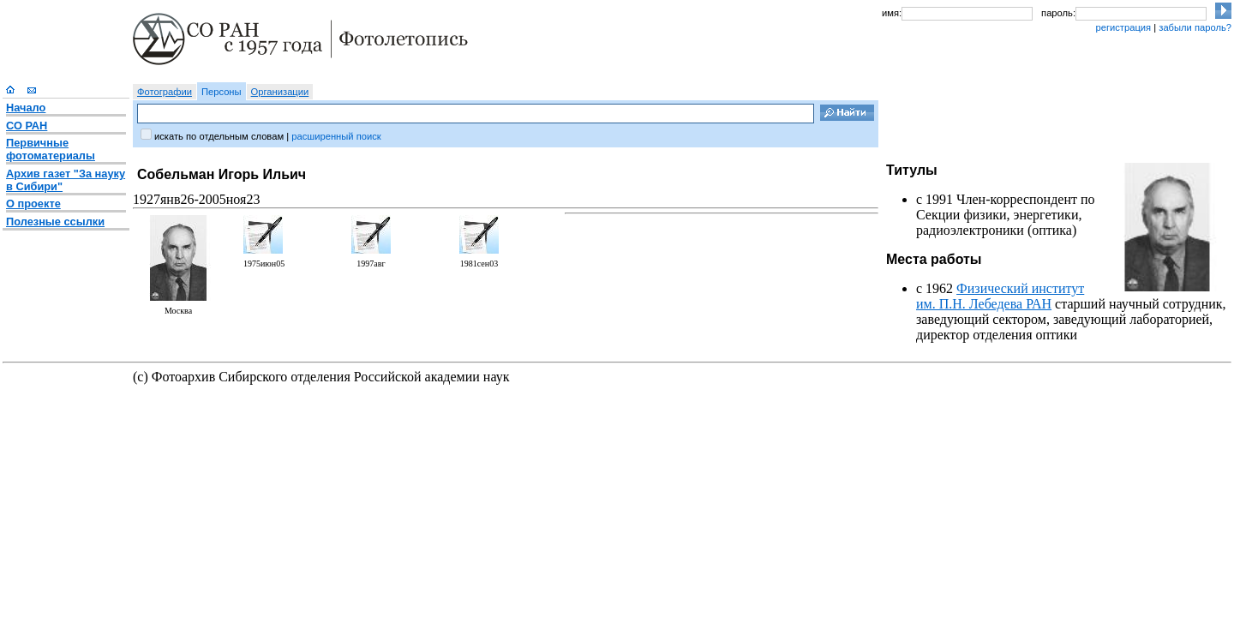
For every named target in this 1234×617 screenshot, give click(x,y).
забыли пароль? (1195, 27)
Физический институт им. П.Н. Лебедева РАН (1000, 296)
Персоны (221, 92)
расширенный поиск (335, 136)
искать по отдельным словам (219, 136)
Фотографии (164, 92)
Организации (280, 92)
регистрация (1123, 27)
